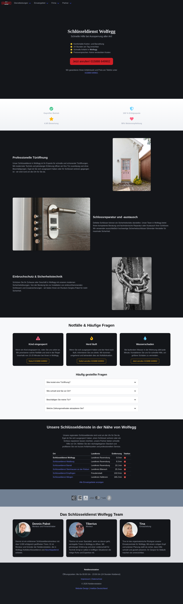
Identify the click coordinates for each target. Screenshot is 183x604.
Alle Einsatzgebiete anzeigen (91, 482)
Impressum (85, 579)
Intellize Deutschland (99, 588)
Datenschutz (97, 579)
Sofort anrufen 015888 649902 (91, 361)
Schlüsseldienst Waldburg (63, 462)
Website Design (82, 588)
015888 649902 (91, 73)
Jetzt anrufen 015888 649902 (145, 361)
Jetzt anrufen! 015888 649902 (91, 61)
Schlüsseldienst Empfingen (64, 473)
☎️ (125, 458)
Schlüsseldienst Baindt (62, 465)
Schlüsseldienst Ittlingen (63, 477)
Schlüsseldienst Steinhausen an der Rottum (71, 469)
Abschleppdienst (52, 550)
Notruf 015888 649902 (38, 361)
